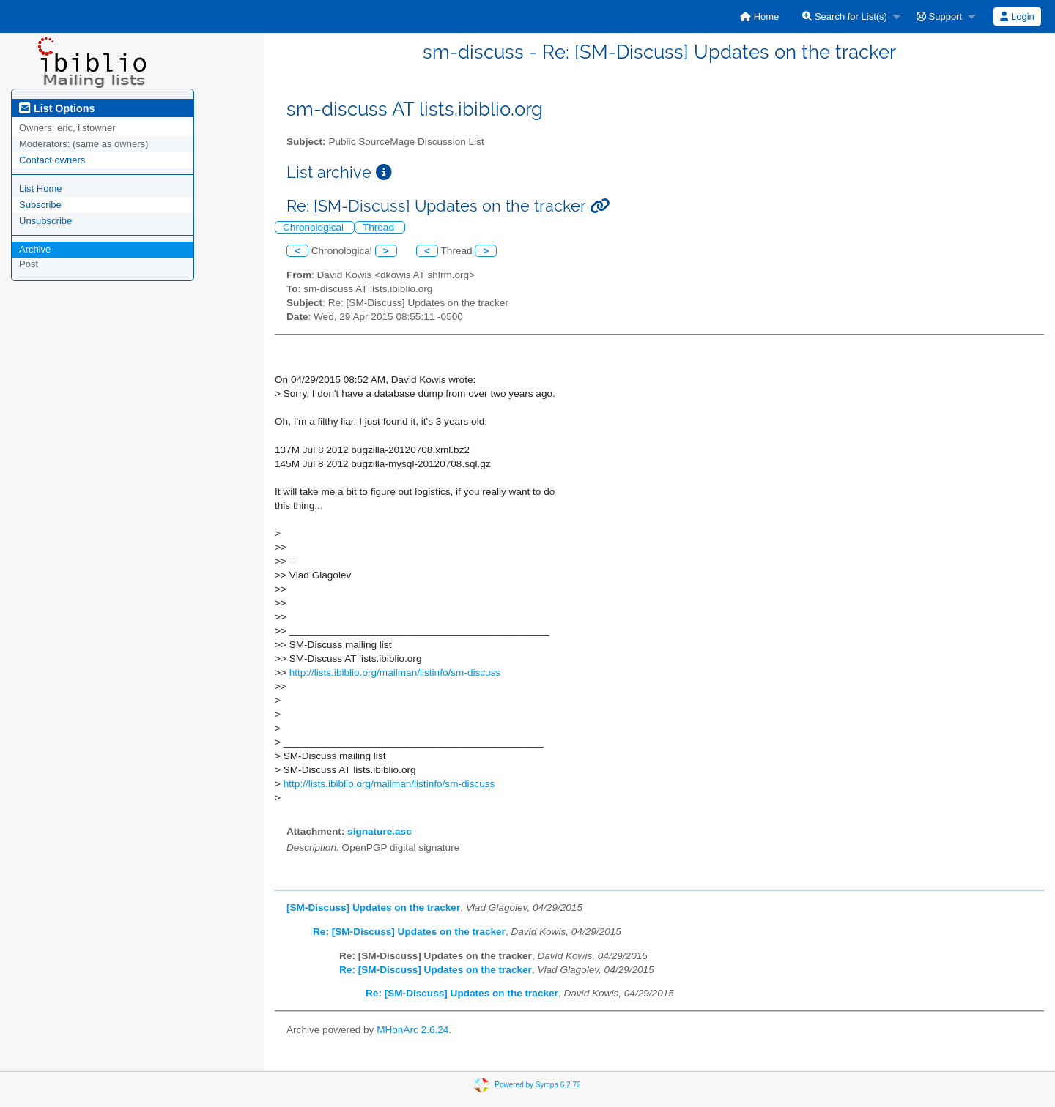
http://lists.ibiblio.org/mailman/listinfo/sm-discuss (395, 672)
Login (1017, 16)
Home (759, 16)
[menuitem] (759, 16)
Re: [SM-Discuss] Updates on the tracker (409, 931)
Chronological (315, 227)
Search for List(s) (844, 16)
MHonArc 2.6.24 (412, 1029)
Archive (35, 249)
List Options (57, 108)
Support (939, 16)
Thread (380, 227)
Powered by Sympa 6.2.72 (537, 1085)
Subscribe (40, 204)
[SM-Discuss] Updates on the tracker (373, 907)
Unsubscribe (45, 220)
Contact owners (52, 159)
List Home (40, 188)
